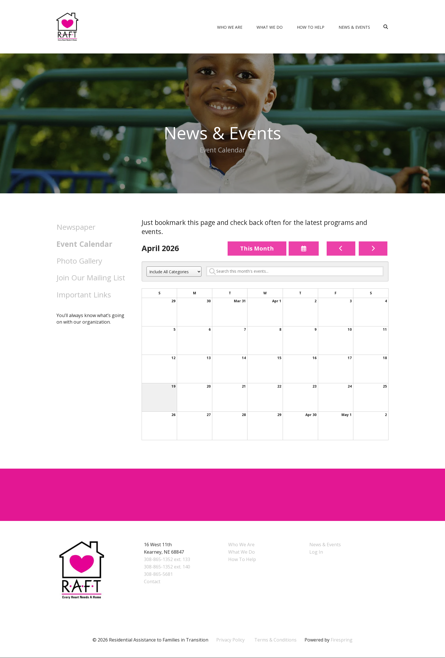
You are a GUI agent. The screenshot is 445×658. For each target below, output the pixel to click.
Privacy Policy (230, 640)
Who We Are (229, 27)
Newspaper (75, 227)
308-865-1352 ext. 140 (167, 567)
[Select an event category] (173, 272)
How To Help (310, 27)
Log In (316, 552)
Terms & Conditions (275, 640)
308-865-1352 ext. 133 (167, 559)
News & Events (354, 27)
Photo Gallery (79, 261)
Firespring (341, 640)
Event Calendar (84, 244)
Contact (152, 582)
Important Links (83, 294)
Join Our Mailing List (90, 277)
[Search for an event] (295, 271)
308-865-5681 (158, 574)
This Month (257, 248)
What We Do (270, 27)
